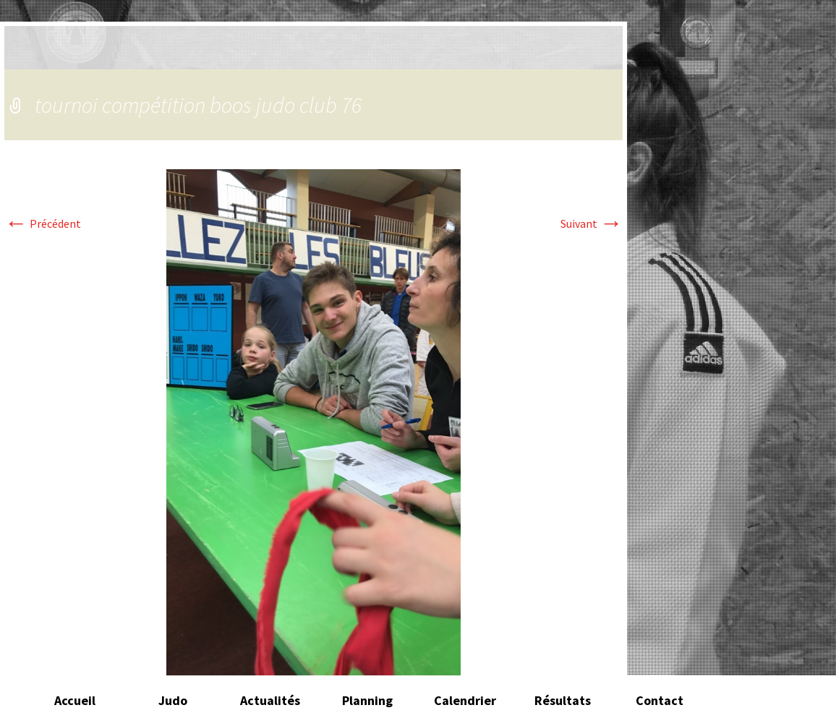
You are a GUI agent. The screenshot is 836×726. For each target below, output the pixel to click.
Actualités (270, 700)
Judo (172, 700)
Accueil (74, 700)
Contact (659, 700)
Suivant (591, 223)
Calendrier (465, 700)
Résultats (562, 700)
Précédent (42, 223)
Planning (367, 700)
